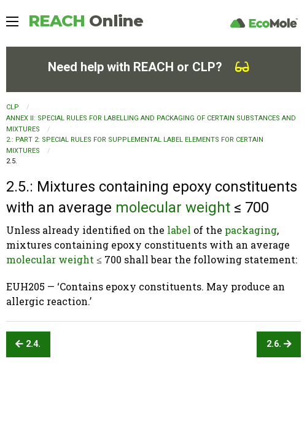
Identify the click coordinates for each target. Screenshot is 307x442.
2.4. (28, 344)
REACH (85, 21)
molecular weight (172, 207)
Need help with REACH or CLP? (148, 67)
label (179, 229)
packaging (251, 229)
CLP (12, 107)
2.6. (279, 344)
